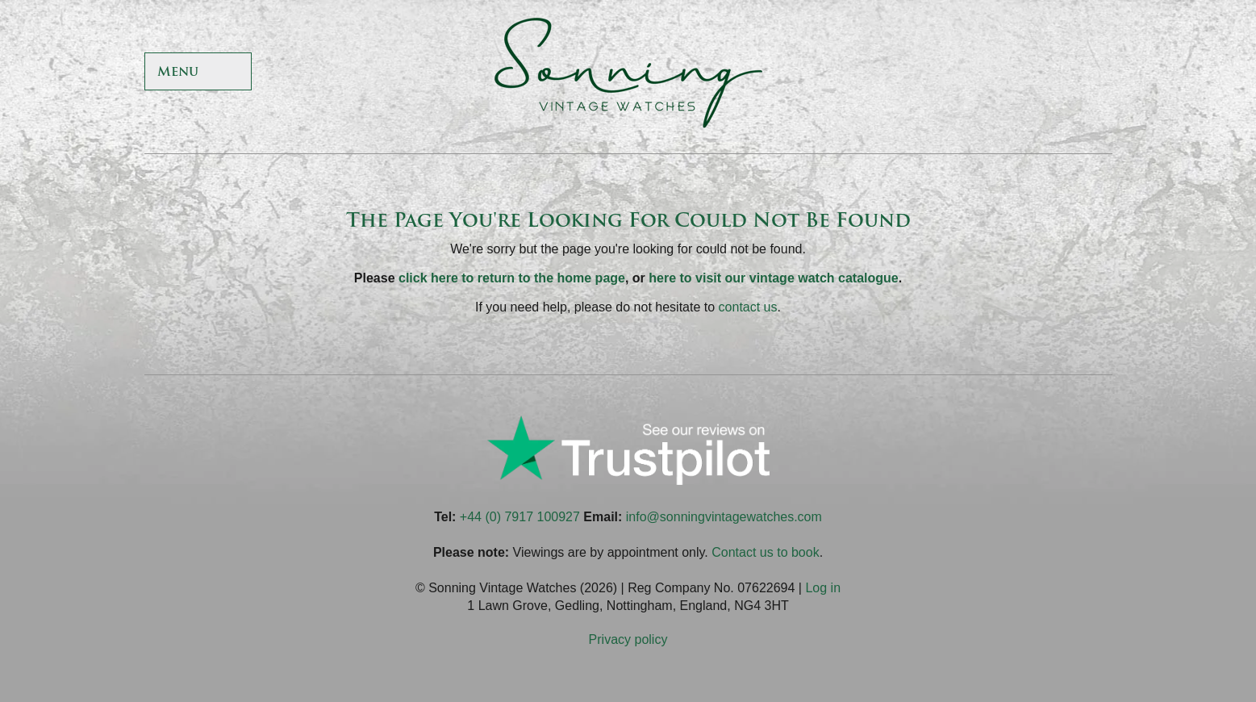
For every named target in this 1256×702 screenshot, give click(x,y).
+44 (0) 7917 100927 (520, 517)
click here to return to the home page (511, 278)
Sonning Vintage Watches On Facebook (939, 73)
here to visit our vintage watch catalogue (773, 278)
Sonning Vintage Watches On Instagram (1056, 73)
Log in (823, 588)
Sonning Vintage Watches (628, 72)
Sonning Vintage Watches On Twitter (978, 73)
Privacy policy (628, 639)
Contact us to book (765, 552)
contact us (748, 307)
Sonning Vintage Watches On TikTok (1017, 73)
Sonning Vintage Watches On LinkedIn (1095, 73)
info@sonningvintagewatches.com (724, 517)
